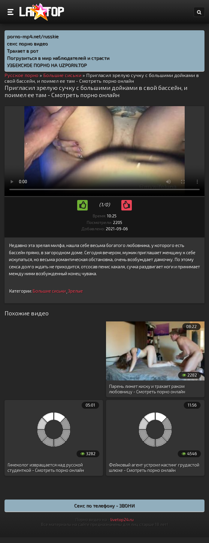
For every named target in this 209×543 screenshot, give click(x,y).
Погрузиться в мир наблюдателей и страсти (58, 58)
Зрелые (75, 291)
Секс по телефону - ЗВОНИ (104, 505)
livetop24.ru (122, 519)
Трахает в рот (22, 50)
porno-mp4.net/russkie (33, 36)
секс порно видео (27, 43)
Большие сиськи (49, 291)
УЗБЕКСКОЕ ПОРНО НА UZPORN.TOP (47, 65)
